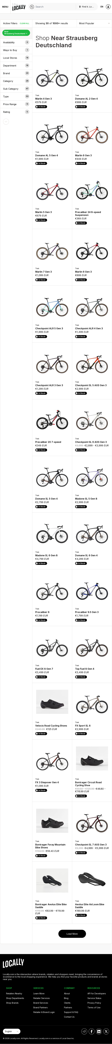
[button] (16, 42)
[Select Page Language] (11, 1031)
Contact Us (69, 1017)
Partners (68, 1007)
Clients (67, 1003)
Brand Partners (40, 1007)
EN (101, 6)
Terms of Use (94, 1007)
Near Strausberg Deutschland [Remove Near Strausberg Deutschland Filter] (15, 32)
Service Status (94, 998)
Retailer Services (41, 998)
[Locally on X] (106, 1031)
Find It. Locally (87, 6)
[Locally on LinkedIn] (99, 1031)
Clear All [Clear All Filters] (24, 23)
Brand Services (40, 1003)
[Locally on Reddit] (84, 1031)
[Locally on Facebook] (91, 1031)
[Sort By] (94, 23)
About (67, 993)
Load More (72, 934)
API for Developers (97, 993)
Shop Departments (15, 998)
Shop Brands (12, 1003)
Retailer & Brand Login (44, 1012)
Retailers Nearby (14, 993)
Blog (66, 998)
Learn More (38, 993)
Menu (5, 7)
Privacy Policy (94, 1003)
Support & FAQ (71, 1012)
